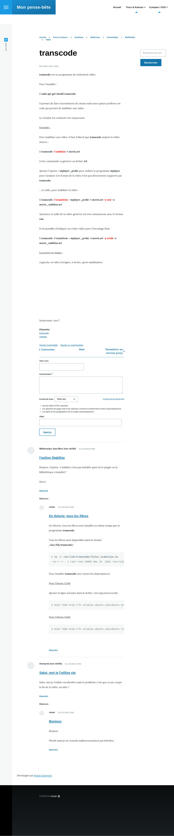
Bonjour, (55, 721)
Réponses (43, 499)
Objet (41, 417)
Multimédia (130, 37)
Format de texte (46, 399)
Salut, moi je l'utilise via (57, 673)
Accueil (42, 37)
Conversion (47, 349)
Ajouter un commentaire (71, 345)
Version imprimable (48, 345)
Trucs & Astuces (60, 37)
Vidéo (48, 40)
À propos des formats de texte (113, 399)
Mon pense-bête (34, 16)
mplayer (43, 337)
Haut (82, 349)
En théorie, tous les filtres (68, 516)
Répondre (43, 491)
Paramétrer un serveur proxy (114, 351)
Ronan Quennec (43, 775)
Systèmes (79, 37)
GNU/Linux (95, 37)
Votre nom (43, 361)
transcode (44, 333)
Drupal (54, 796)
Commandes (112, 37)
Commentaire (45, 374)
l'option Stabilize (52, 458)
